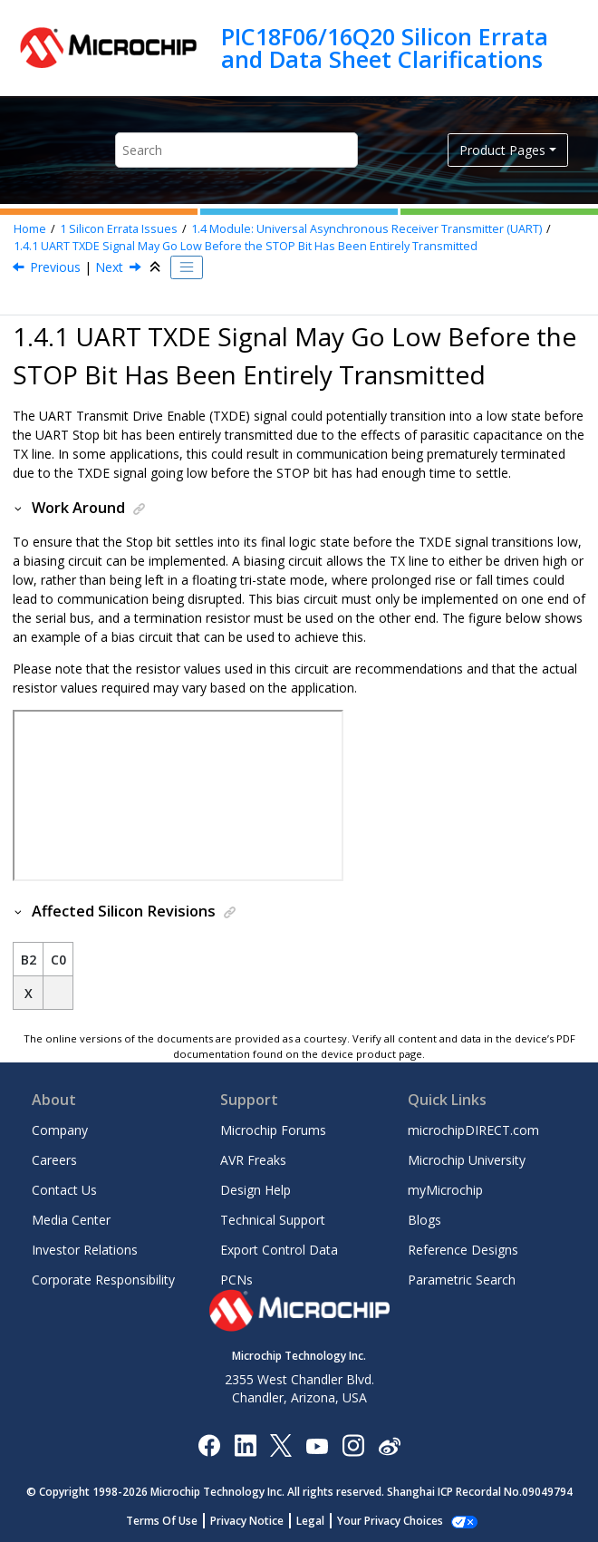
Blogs (424, 1219)
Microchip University (467, 1160)
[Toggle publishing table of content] (186, 267)
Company (60, 1130)
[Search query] (236, 150)
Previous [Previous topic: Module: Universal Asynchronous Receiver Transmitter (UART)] (55, 267)
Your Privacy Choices (390, 1520)
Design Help (255, 1189)
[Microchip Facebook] (209, 1444)
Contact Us (64, 1189)
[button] (19, 508)
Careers (54, 1160)
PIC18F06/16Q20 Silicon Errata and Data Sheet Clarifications (384, 48)
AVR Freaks (253, 1160)
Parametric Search (462, 1279)
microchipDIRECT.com (473, 1130)
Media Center (71, 1219)
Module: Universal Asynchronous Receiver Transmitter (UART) (366, 229)
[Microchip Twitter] (281, 1444)
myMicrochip (445, 1189)
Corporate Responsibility (103, 1279)
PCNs (236, 1279)
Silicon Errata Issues (119, 229)
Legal (310, 1520)
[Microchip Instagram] (353, 1444)
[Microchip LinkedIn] (245, 1444)
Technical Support (272, 1219)
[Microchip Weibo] (389, 1445)
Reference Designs (463, 1249)
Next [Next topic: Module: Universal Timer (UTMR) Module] (109, 267)
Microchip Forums (273, 1130)
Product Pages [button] (502, 150)
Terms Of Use (162, 1520)
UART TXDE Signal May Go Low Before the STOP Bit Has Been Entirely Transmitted (245, 246)
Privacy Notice (247, 1520)
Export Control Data (279, 1249)
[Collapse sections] (156, 267)
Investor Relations (85, 1249)
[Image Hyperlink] (316, 1445)
